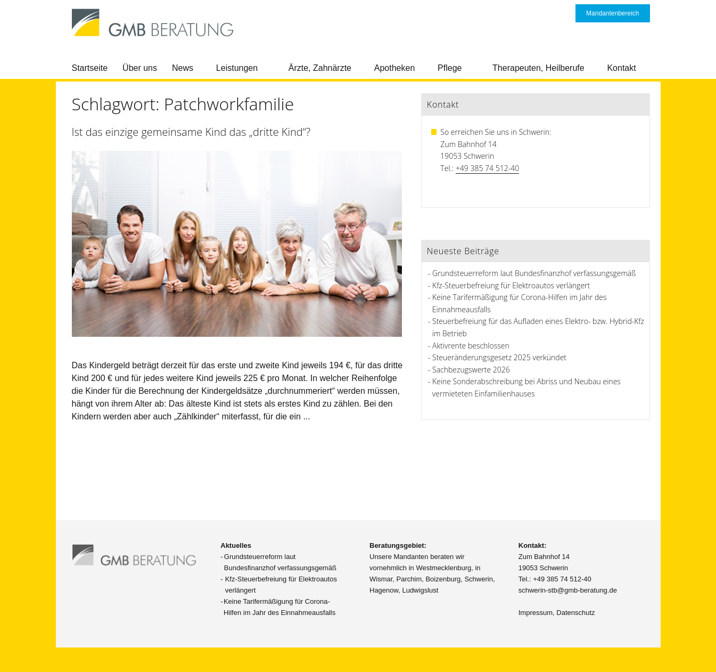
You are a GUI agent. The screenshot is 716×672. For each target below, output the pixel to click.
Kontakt (621, 67)
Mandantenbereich (612, 13)
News (182, 67)
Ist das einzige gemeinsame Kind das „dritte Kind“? (191, 132)
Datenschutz (575, 613)
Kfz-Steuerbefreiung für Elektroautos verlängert (511, 285)
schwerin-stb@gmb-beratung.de (568, 590)
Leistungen (237, 67)
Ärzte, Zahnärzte (320, 67)
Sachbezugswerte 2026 (471, 370)
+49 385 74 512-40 (487, 168)
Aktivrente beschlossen (470, 346)
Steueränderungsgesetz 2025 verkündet (499, 357)
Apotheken (394, 67)
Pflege (450, 67)
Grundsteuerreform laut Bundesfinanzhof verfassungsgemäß (534, 273)
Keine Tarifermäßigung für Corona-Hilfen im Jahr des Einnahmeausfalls (279, 607)
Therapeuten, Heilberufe (538, 67)
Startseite (90, 67)
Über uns (139, 67)
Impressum (536, 613)
